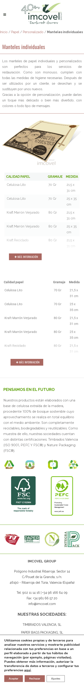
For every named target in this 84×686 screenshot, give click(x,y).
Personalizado (33, 32)
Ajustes (55, 678)
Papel (15, 32)
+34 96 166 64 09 (54, 593)
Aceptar (13, 678)
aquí (27, 670)
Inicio (4, 32)
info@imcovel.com (42, 604)
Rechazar (34, 678)
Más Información (26, 257)
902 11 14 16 (31, 593)
